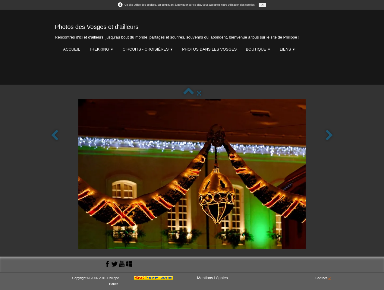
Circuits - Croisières (148, 49)
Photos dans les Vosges (209, 49)
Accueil (71, 49)
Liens (287, 49)
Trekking (101, 49)
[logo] (177, 30)
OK (262, 5)
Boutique (258, 49)
